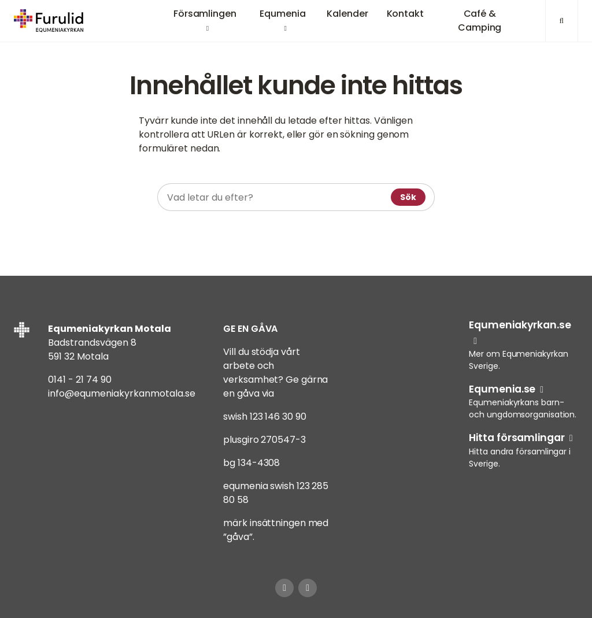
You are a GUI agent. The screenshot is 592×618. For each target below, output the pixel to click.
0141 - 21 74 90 (80, 379)
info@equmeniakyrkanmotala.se (121, 393)
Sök (408, 197)
